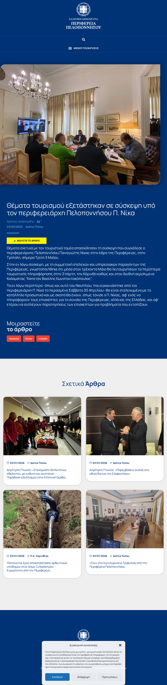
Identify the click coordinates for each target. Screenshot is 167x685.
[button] (120, 645)
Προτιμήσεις (109, 677)
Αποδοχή (57, 677)
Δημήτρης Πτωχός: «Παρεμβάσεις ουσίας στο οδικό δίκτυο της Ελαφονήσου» (119, 472)
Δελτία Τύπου (34, 227)
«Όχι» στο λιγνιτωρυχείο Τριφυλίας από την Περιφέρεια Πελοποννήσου (118, 565)
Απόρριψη (83, 677)
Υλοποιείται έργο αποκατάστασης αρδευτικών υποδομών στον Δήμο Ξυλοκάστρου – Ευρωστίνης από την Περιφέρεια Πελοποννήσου (37, 568)
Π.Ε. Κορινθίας (39, 556)
